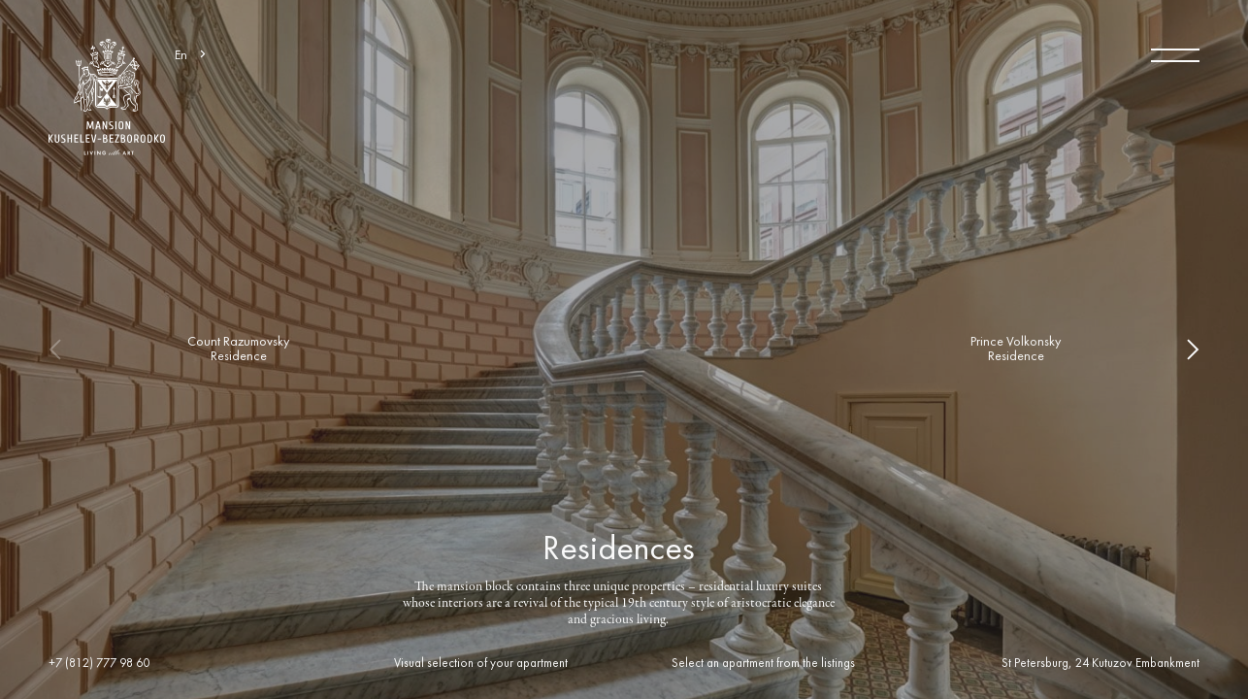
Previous (68, 349)
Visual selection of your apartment (481, 664)
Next (1180, 349)
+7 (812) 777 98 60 (99, 664)
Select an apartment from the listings (763, 664)
